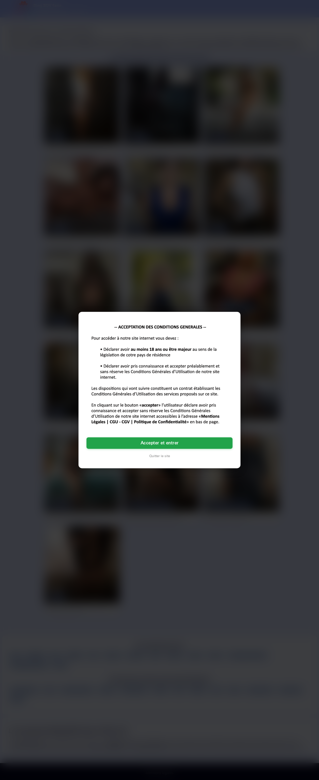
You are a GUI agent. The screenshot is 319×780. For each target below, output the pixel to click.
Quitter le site (159, 456)
